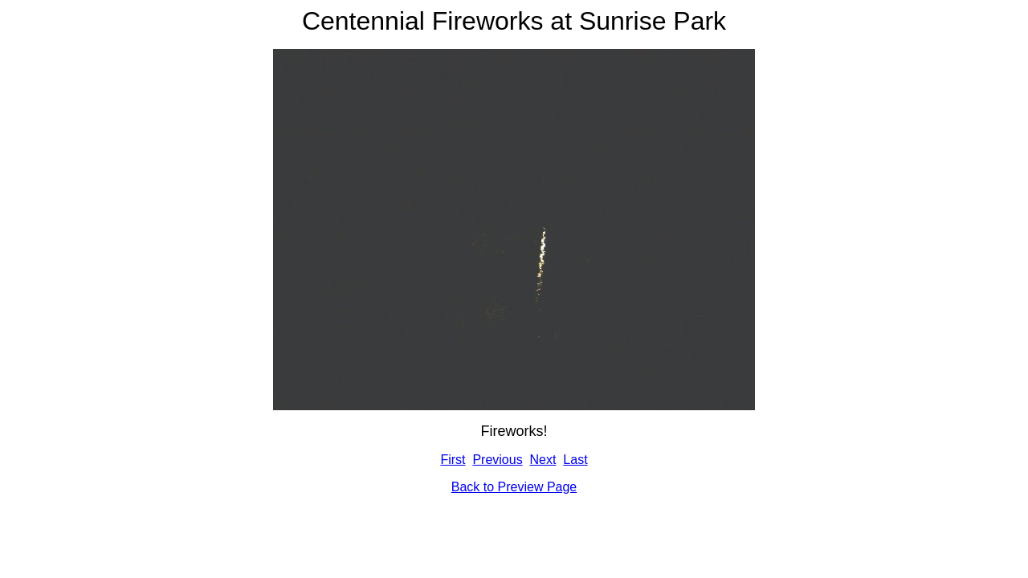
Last (575, 459)
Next (543, 459)
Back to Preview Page (514, 487)
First (452, 459)
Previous (497, 459)
